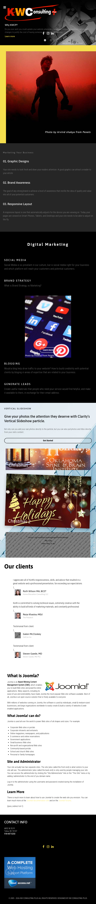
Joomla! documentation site (38, 800)
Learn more (48, 350)
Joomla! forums (64, 800)
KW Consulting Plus (78, 898)
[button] (45, 40)
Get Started (48, 440)
